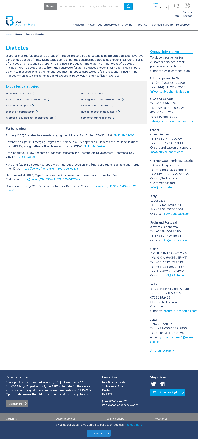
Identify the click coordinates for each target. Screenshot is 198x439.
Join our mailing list (166, 392)
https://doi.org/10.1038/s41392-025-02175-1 (51, 168)
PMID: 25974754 (94, 146)
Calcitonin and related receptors (26, 99)
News (91, 24)
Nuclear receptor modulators (99, 111)
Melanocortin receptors (95, 105)
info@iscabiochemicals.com (169, 91)
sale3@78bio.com (173, 275)
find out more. (134, 424)
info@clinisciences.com (166, 152)
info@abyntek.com (174, 240)
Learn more (16, 403)
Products (78, 24)
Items (176, 16)
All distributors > (162, 350)
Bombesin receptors (18, 93)
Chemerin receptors (18, 105)
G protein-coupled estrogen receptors (30, 117)
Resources (183, 24)
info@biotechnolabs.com (179, 310)
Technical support (161, 24)
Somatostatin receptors (96, 117)
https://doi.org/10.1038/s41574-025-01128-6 (50, 179)
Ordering (127, 24)
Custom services (108, 24)
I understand (97, 433)
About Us (141, 24)
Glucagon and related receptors (101, 99)
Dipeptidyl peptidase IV (20, 111)
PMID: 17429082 (124, 135)
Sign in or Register (187, 14)
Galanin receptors (92, 93)
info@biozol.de (161, 187)
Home (9, 35)
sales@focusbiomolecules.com (172, 121)
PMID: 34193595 (75, 159)
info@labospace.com (175, 213)
